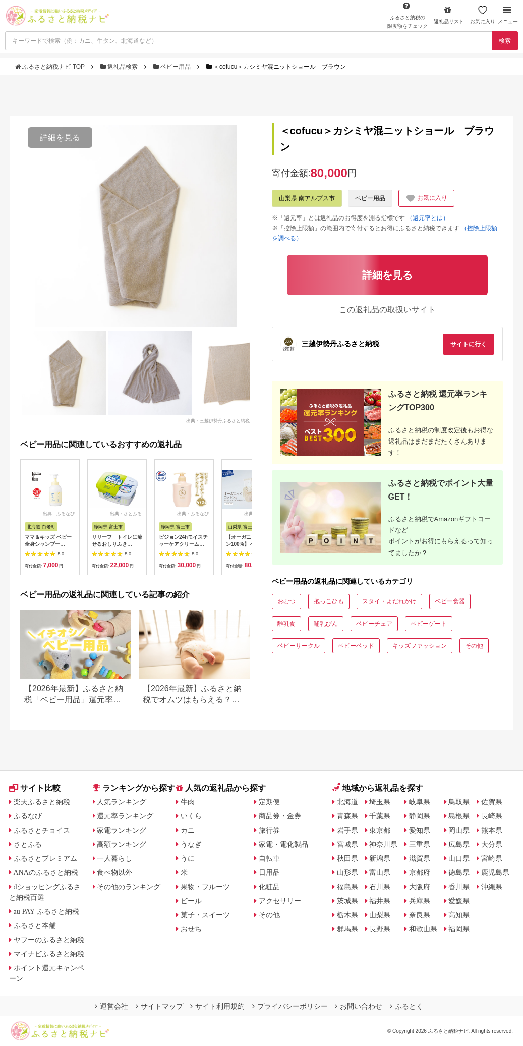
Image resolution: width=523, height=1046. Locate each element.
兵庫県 (419, 900)
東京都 (379, 830)
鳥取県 (459, 801)
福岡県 (459, 928)
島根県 (459, 815)
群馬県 (347, 928)
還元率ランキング (125, 815)
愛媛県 (459, 900)
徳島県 (459, 872)
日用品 (269, 872)
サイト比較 (35, 788)
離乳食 (286, 623)
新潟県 (379, 858)
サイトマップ (159, 1006)
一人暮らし (114, 858)
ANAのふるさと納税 (46, 872)
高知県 (459, 914)
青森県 (347, 815)
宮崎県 (491, 858)
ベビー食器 (450, 601)
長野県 (379, 928)
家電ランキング (121, 830)
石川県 (379, 886)
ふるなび (28, 815)
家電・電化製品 (283, 844)
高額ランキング (121, 844)
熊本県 (491, 830)
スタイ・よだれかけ (389, 601)
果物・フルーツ (205, 886)
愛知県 (419, 830)
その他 (474, 645)
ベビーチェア (374, 623)
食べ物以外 (114, 872)
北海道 (347, 801)
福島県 (347, 886)
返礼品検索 (120, 66)
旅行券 (269, 830)
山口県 (459, 858)
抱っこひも (329, 601)
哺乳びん (326, 623)
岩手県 (347, 830)
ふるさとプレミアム (45, 858)
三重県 (419, 844)
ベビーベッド (356, 645)
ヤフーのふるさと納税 (49, 939)
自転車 (269, 858)
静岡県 (419, 815)
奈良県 (419, 914)
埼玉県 (379, 801)
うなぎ (191, 844)
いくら (191, 815)
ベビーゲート (429, 623)
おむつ (286, 601)
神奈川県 (383, 844)
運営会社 (111, 1006)
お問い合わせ (358, 1006)
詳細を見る (60, 137)
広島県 (459, 844)
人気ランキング (121, 801)
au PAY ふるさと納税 (47, 911)
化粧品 (269, 886)
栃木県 (347, 914)
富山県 (379, 872)
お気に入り (482, 15)
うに (188, 858)
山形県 (347, 872)
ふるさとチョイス (42, 830)
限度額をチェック (407, 15)
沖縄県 (491, 886)
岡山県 (459, 830)
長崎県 (491, 815)
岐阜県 (419, 801)
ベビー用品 (173, 66)
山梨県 (379, 914)
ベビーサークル (298, 645)
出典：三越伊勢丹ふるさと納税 (218, 420)
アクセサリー (280, 900)
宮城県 (347, 844)
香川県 (459, 886)
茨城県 (347, 900)
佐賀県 (491, 801)
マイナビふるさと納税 (49, 953)
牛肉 (188, 801)
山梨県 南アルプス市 (307, 198)
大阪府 (419, 886)
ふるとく (406, 1006)
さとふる (28, 844)
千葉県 (379, 815)
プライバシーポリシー (290, 1006)
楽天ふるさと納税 (42, 801)
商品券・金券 (280, 815)
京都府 (419, 872)
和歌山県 (423, 928)
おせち (191, 928)
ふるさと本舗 (35, 925)
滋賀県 (419, 858)
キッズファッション (419, 645)
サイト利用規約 (217, 1006)
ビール (191, 900)
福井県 (379, 900)
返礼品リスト (449, 15)
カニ (188, 830)
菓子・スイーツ (205, 914)
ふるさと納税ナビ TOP (50, 66)
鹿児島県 (495, 872)
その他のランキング (128, 886)
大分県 (491, 844)
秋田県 (347, 858)
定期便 (269, 801)
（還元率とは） (427, 218)
